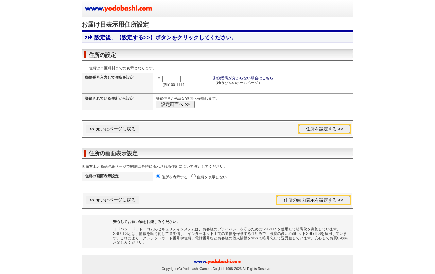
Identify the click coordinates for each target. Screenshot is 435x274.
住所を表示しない (212, 177)
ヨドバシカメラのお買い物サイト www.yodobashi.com (119, 8)
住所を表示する (174, 177)
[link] (99, 229)
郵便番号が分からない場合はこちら (243, 78)
